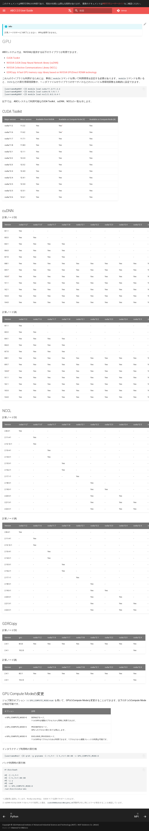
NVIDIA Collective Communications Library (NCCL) (32, 67)
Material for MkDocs (19, 828)
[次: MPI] (112, 815)
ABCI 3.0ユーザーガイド (113, 3)
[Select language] (75, 10)
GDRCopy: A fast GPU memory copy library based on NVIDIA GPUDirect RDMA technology (52, 72)
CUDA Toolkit (13, 58)
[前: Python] (38, 815)
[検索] (95, 10)
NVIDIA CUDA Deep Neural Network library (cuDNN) (32, 62)
